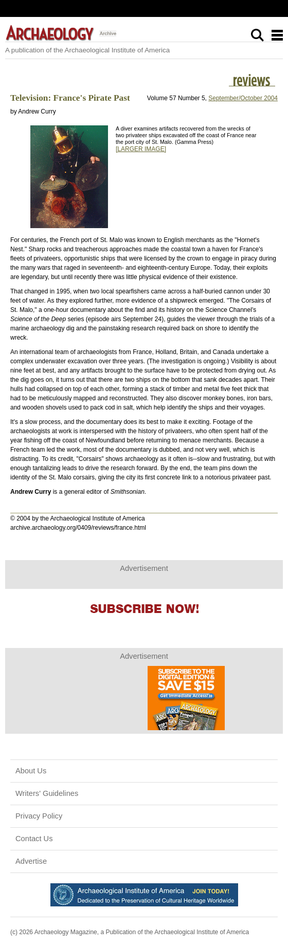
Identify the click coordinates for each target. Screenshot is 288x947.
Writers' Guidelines (46, 793)
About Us (30, 771)
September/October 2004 (243, 98)
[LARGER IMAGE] (141, 149)
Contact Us (34, 838)
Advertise (31, 861)
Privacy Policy (38, 816)
